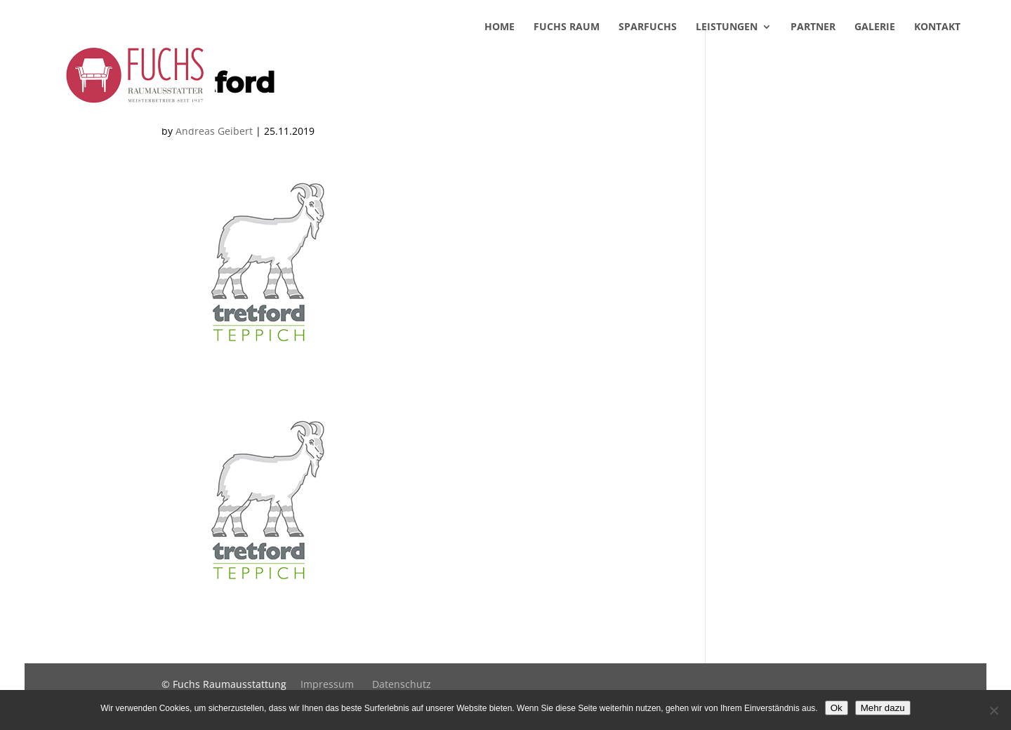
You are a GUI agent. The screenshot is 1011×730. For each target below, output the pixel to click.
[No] (993, 710)
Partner (813, 47)
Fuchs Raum (567, 47)
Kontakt (937, 47)
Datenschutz (401, 684)
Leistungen (727, 47)
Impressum (327, 684)
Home (499, 47)
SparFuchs (648, 47)
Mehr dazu (883, 708)
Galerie (874, 47)
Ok (836, 708)
